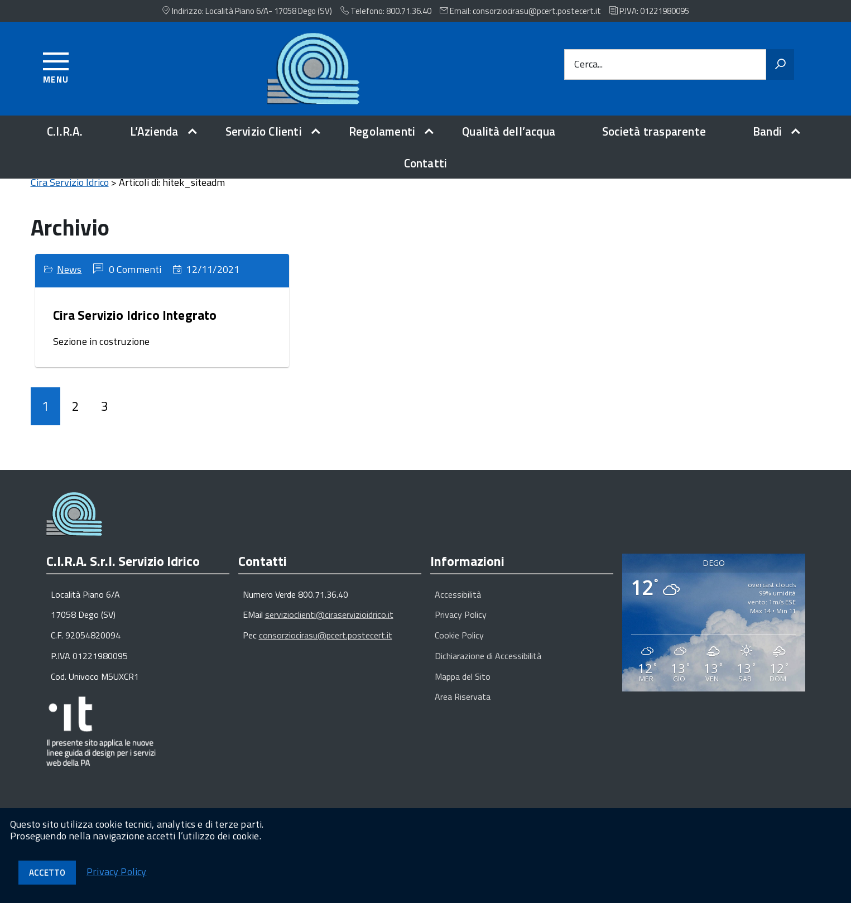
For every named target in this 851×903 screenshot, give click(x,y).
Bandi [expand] (767, 131)
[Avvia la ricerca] (780, 64)
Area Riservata (463, 709)
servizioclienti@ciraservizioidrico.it (329, 627)
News (69, 282)
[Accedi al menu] (56, 66)
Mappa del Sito (463, 689)
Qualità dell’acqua (508, 131)
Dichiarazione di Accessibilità (488, 668)
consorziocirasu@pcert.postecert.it (325, 648)
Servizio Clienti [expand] (263, 131)
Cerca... (588, 64)
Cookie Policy (459, 648)
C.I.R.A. (65, 131)
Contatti (426, 163)
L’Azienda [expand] (154, 131)
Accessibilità (458, 607)
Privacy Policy (461, 627)
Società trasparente (654, 131)
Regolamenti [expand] (382, 131)
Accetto (47, 872)
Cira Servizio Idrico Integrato (135, 328)
